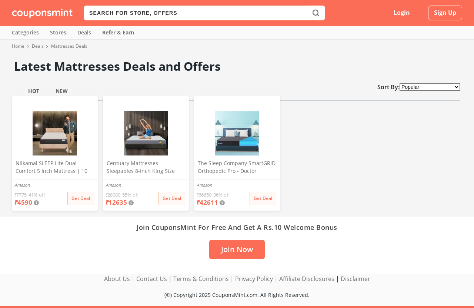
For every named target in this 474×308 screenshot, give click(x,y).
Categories (25, 32)
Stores (58, 32)
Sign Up (445, 13)
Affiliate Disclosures (306, 279)
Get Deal (80, 198)
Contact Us (151, 279)
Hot (33, 90)
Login (402, 13)
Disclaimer (355, 279)
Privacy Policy (254, 279)
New (62, 90)
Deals (84, 32)
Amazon (22, 185)
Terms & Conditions (201, 279)
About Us (117, 279)
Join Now (237, 249)
